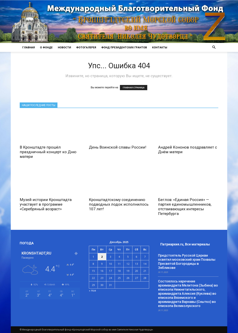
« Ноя (92, 290)
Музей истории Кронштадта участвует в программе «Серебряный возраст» (46, 204)
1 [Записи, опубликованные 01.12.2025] (93, 256)
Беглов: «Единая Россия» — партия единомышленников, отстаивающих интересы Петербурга (184, 206)
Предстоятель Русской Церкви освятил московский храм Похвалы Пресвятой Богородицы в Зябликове (186, 261)
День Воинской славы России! (117, 147)
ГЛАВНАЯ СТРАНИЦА (133, 87)
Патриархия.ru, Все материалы (185, 244)
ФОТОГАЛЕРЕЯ (86, 47)
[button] (213, 47)
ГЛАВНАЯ (28, 47)
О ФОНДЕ (46, 47)
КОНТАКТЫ (159, 47)
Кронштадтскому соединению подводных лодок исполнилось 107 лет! (119, 204)
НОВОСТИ (64, 47)
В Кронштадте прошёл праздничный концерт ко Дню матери (48, 152)
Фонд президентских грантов (124, 47)
